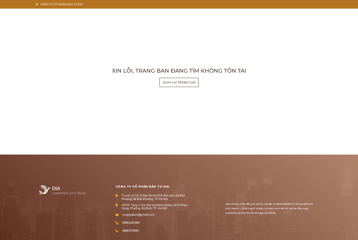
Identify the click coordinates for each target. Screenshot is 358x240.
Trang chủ (221, 15)
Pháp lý (280, 15)
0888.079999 (130, 230)
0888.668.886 (131, 222)
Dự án (264, 15)
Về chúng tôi (244, 15)
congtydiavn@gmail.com (138, 214)
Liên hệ (314, 15)
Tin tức (297, 15)
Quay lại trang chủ (179, 82)
